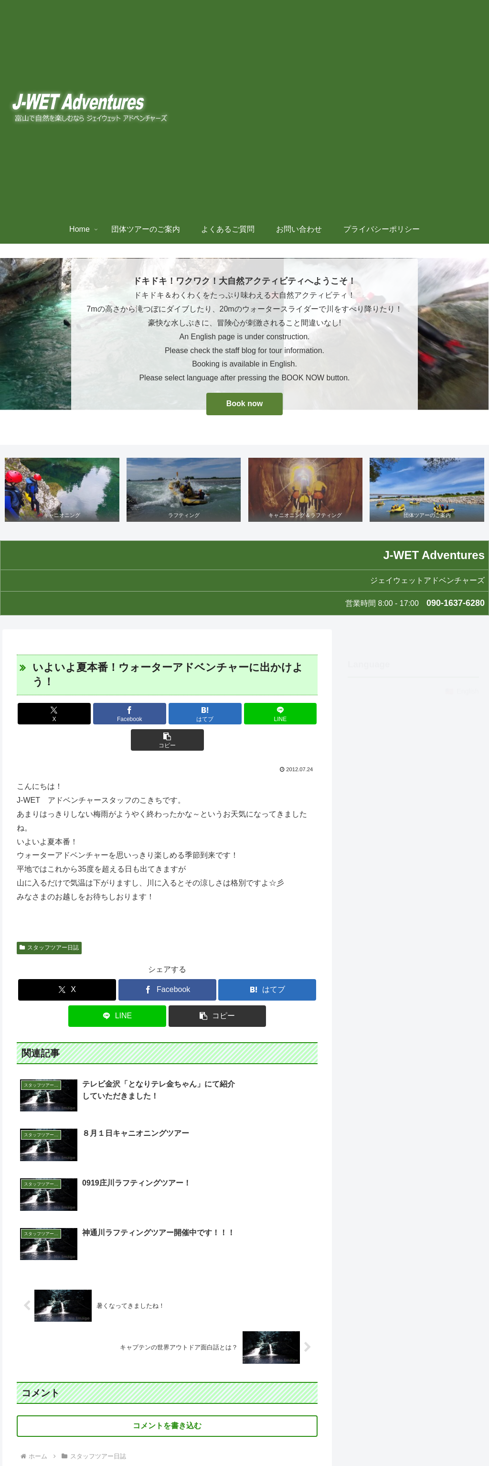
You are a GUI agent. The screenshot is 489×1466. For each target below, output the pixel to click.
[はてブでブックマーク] (167, 714)
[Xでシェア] (66, 714)
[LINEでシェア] (218, 714)
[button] (268, 714)
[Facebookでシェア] (117, 714)
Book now (244, 403)
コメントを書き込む (167, 1314)
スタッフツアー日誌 (49, 922)
